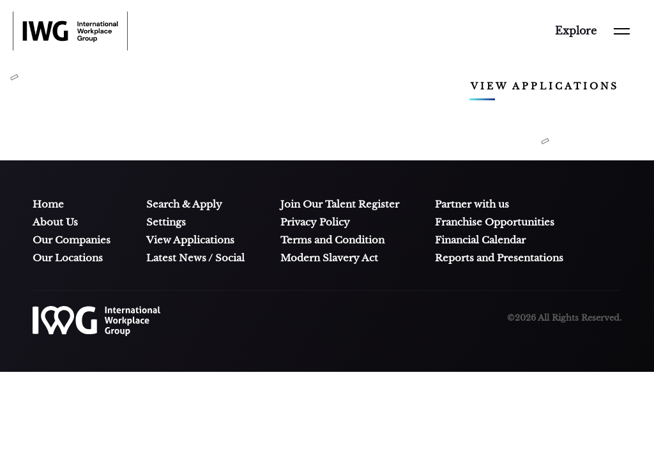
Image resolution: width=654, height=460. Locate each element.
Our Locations (68, 258)
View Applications (190, 240)
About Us (55, 222)
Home (48, 204)
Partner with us (472, 204)
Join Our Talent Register (339, 204)
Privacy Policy (315, 222)
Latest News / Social (195, 258)
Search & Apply (184, 204)
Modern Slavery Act (329, 258)
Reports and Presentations (499, 258)
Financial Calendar (480, 240)
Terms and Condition (332, 240)
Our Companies (71, 240)
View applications (545, 86)
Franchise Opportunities (494, 222)
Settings (166, 222)
